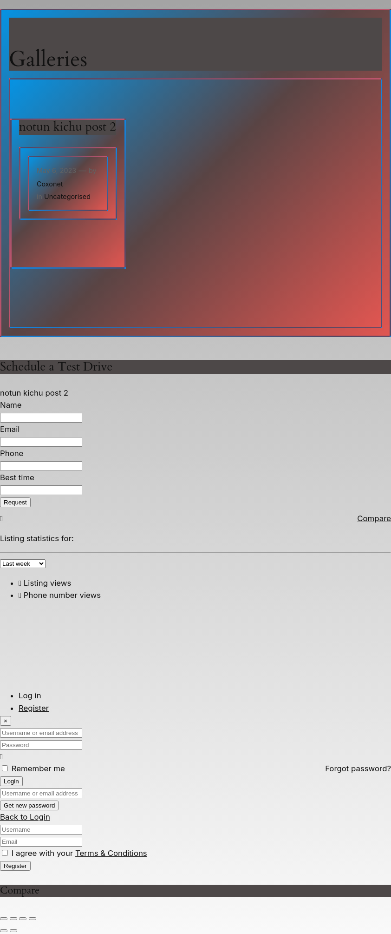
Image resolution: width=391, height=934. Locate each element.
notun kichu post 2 (67, 127)
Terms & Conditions (111, 853)
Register (34, 708)
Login (11, 781)
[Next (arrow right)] (13, 930)
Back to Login (25, 816)
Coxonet (50, 184)
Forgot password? (358, 768)
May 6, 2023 (56, 170)
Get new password (29, 805)
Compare (374, 518)
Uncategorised (67, 196)
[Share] (22, 918)
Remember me (38, 768)
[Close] (5, 721)
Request (15, 502)
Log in (30, 695)
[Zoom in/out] (3, 918)
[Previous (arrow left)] (3, 930)
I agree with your (79, 853)
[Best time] (41, 490)
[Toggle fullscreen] (13, 918)
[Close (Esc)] (32, 918)
